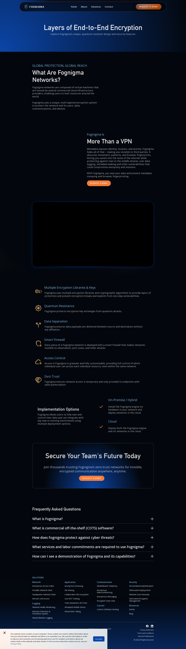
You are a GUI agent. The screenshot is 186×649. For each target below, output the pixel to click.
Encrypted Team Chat (106, 601)
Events (132, 609)
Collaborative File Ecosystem (77, 595)
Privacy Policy (16, 644)
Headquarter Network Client (44, 595)
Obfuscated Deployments (140, 590)
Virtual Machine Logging (42, 618)
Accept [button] (98, 639)
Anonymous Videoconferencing (104, 591)
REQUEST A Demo (148, 6)
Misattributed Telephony (107, 586)
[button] (84, 7)
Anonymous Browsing (74, 586)
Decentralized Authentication (141, 586)
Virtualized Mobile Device (75, 607)
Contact (109, 6)
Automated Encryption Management (138, 600)
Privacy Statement (147, 630)
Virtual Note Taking (73, 611)
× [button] (4, 633)
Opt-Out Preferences (146, 636)
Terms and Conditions (145, 633)
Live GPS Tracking (72, 599)
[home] (33, 7)
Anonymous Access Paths (43, 586)
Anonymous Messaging (107, 597)
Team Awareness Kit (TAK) (76, 603)
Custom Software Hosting (108, 609)
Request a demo (91, 478)
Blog (131, 614)
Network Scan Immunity (139, 595)
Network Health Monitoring (43, 607)
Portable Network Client (42, 590)
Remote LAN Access (40, 599)
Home (74, 6)
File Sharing (69, 590)
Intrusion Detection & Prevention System (41, 612)
